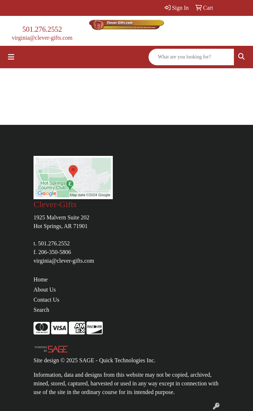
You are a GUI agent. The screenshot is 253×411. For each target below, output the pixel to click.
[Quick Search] (191, 57)
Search (41, 310)
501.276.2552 (42, 29)
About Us (45, 290)
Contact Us (46, 300)
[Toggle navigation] (11, 57)
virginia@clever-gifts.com (42, 38)
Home (41, 279)
